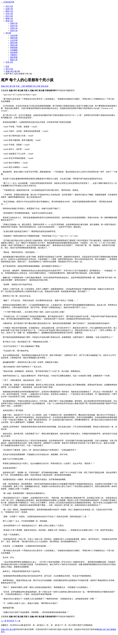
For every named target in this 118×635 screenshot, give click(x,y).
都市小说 (9, 11)
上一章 (3, 621)
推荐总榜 (14, 38)
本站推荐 (14, 52)
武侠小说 (14, 31)
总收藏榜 (14, 50)
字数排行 (14, 55)
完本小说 (9, 62)
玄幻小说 (9, 6)
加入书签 (37, 86)
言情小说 (14, 28)
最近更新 (14, 57)
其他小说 (14, 26)
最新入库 (14, 60)
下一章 (17, 621)
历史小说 (9, 14)
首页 (7, 66)
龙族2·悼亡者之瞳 (13, 71)
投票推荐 (29, 86)
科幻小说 (9, 16)
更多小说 (9, 21)
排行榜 (8, 33)
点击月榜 (14, 40)
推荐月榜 (14, 43)
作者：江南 (20, 86)
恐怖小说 (14, 23)
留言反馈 (44, 86)
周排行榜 (14, 45)
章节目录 (10, 621)
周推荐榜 (14, 48)
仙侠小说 (9, 9)
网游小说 (9, 18)
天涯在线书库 (8, 2)
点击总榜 (14, 35)
